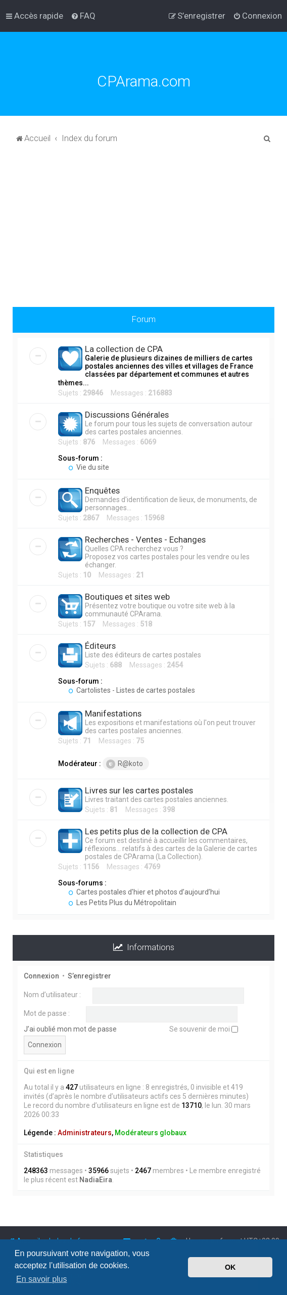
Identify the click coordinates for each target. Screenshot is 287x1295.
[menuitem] (83, 16)
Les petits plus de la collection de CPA (156, 831)
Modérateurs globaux (150, 1133)
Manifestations (113, 713)
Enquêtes (102, 490)
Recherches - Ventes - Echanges (145, 539)
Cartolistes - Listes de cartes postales (131, 690)
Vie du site (88, 467)
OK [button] (230, 1267)
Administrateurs (85, 1133)
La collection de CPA (124, 349)
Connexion (41, 976)
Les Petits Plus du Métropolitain (122, 903)
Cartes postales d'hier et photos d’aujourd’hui (144, 892)
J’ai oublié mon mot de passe (70, 1029)
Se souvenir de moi (203, 1029)
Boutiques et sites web (127, 597)
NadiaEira (95, 1180)
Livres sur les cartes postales (139, 790)
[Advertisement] (143, 231)
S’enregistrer (89, 976)
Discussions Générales (127, 415)
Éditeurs (100, 646)
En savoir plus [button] (41, 1279)
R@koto (124, 764)
